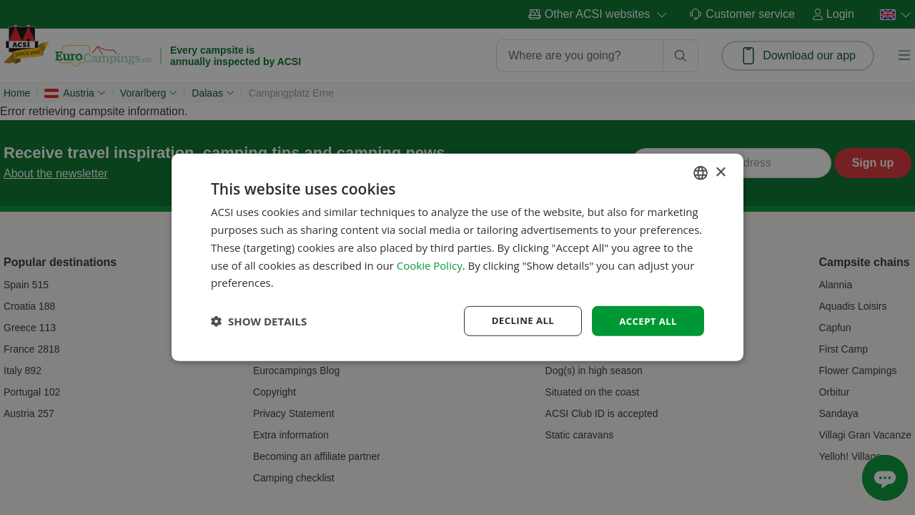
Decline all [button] (517, 321)
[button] (259, 321)
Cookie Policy (430, 264)
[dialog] (457, 258)
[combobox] (700, 172)
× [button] (720, 171)
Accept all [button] (646, 321)
